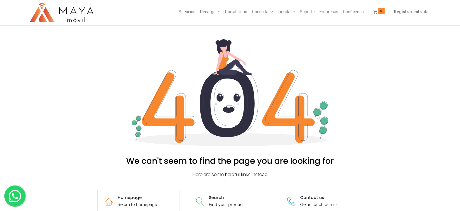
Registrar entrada (411, 11)
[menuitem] (187, 12)
